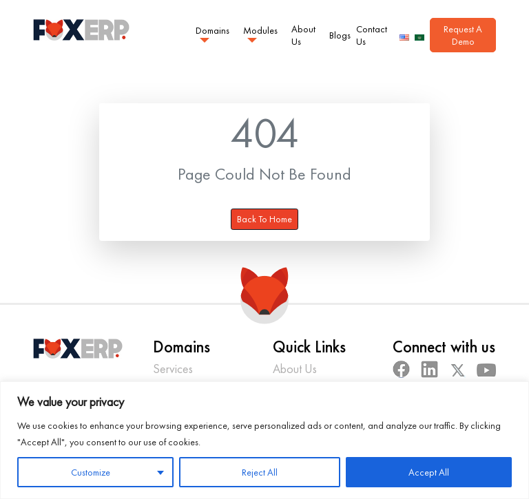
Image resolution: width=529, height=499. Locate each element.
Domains (212, 29)
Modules (260, 29)
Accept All (428, 472)
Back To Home (264, 219)
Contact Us (371, 35)
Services (173, 368)
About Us (303, 35)
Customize (90, 472)
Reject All (260, 472)
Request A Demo (463, 35)
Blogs (340, 35)
